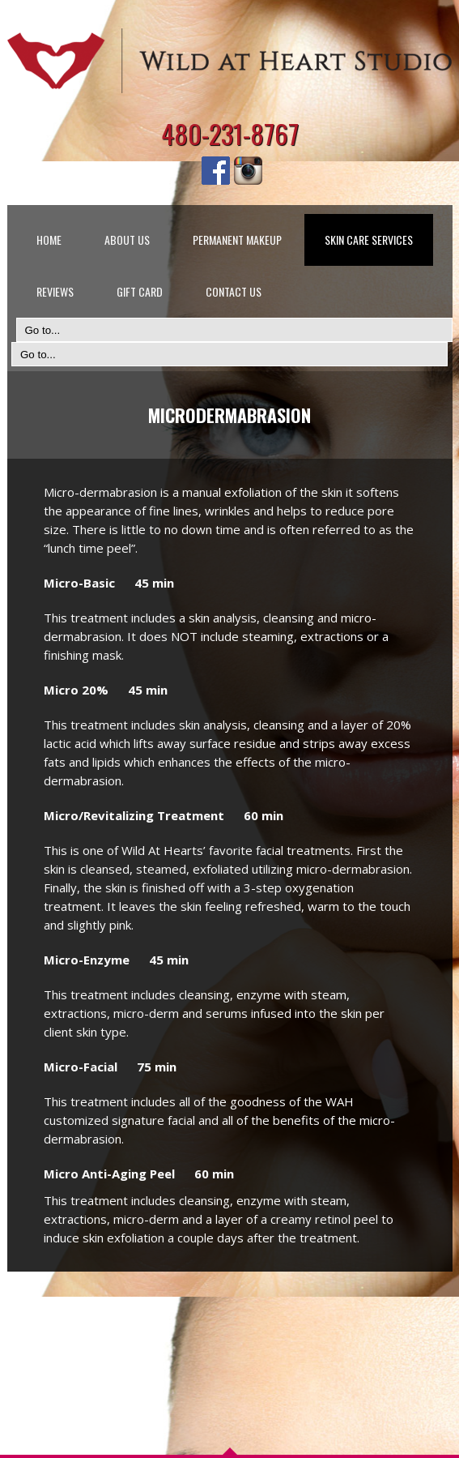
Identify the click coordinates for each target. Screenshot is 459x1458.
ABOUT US (127, 239)
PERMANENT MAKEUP (237, 239)
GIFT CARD (140, 291)
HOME (49, 239)
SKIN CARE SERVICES (369, 239)
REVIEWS (55, 291)
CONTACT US (233, 291)
